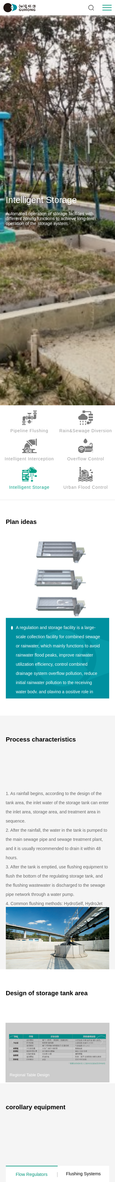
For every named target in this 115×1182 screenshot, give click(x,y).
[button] (101, 1057)
